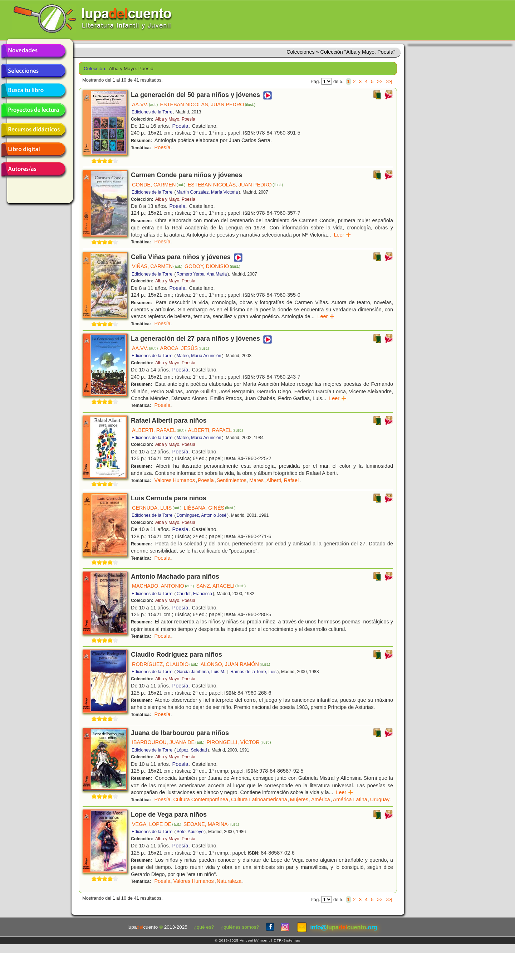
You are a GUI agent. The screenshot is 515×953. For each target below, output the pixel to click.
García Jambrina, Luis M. (201, 671)
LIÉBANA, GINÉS (210, 508)
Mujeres (299, 799)
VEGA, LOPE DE (156, 824)
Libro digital (33, 149)
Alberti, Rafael (282, 480)
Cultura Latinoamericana (259, 799)
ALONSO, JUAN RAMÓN (235, 664)
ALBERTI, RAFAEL (159, 430)
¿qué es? (204, 927)
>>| (389, 81)
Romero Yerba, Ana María (202, 274)
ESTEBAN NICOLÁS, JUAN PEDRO (207, 104)
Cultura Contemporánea (200, 799)
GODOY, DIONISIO (212, 266)
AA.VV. (145, 104)
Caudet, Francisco (194, 593)
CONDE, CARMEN (159, 185)
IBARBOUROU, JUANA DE (168, 742)
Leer (342, 235)
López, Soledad (192, 750)
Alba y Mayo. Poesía (175, 119)
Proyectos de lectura (33, 110)
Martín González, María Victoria (207, 192)
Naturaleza (229, 881)
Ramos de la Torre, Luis (253, 671)
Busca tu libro (33, 90)
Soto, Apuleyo (190, 831)
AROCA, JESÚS (184, 348)
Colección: (94, 68)
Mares (256, 480)
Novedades (33, 51)
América (320, 799)
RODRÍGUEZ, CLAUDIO (165, 664)
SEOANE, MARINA (211, 824)
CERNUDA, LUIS (157, 508)
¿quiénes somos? (240, 927)
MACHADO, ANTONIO (163, 586)
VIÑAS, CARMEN (157, 266)
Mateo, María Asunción (199, 355)
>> (379, 81)
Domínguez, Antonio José (201, 515)
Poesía (180, 126)
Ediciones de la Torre (152, 112)
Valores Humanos (174, 480)
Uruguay (379, 799)
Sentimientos (231, 480)
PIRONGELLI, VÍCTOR (238, 742)
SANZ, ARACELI (221, 586)
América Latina (350, 799)
